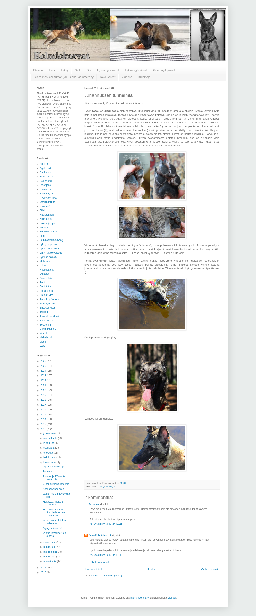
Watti (42, 345)
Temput (44, 312)
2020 (44, 390)
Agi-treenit (45, 168)
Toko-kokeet (107, 77)
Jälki (42, 210)
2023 (44, 375)
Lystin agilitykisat (108, 70)
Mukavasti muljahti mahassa (53, 503)
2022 (44, 380)
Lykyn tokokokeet (49, 248)
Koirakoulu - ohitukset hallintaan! (55, 522)
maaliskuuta (50, 551)
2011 (44, 567)
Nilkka (43, 265)
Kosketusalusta (48, 231)
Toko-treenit (46, 320)
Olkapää (44, 273)
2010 (44, 572)
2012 (44, 429)
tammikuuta (50, 561)
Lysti (52, 70)
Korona (44, 227)
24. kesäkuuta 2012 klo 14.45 (106, 555)
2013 (44, 424)
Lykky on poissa (48, 244)
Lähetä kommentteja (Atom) (106, 575)
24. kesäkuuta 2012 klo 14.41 (106, 524)
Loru (42, 235)
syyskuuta (49, 447)
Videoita (127, 77)
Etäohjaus (45, 185)
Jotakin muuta (47, 202)
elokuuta (48, 452)
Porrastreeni (46, 290)
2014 (44, 419)
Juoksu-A (45, 206)
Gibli (77, 70)
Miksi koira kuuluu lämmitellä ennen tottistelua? (54, 512)
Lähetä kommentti (99, 562)
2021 (44, 385)
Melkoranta (46, 261)
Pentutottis (46, 286)
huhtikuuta (49, 546)
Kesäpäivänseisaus (53, 489)
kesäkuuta (49, 462)
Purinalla (48, 471)
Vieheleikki (46, 337)
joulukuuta (49, 433)
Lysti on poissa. (48, 257)
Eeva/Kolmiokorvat (100, 535)
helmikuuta (49, 556)
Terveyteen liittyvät (107, 486)
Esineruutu (46, 180)
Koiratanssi (46, 218)
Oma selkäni (47, 278)
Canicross (45, 172)
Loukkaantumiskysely (51, 240)
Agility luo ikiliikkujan (54, 466)
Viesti (43, 341)
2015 (44, 414)
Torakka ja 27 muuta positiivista (54, 478)
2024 (44, 370)
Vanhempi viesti (209, 569)
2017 (44, 404)
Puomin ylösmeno (49, 299)
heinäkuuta (49, 457)
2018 (44, 399)
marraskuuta (50, 438)
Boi (89, 70)
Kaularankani (47, 214)
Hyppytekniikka (48, 197)
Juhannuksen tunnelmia (56, 484)
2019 (44, 395)
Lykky (64, 70)
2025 (44, 366)
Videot (43, 333)
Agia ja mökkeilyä (52, 528)
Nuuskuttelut (47, 269)
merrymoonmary (139, 597)
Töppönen (45, 324)
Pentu (43, 282)
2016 (44, 409)
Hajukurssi (45, 189)
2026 (44, 361)
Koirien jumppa (48, 223)
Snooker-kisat (47, 307)
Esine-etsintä (47, 176)
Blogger (171, 597)
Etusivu (38, 70)
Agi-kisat (44, 163)
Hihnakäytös (46, 193)
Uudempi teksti (93, 569)
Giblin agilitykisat (164, 70)
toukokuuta (49, 542)
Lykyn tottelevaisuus (51, 252)
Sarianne (94, 504)
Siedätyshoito (47, 303)
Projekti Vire (46, 295)
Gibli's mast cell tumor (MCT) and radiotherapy (63, 77)
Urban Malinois (48, 328)
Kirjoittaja (144, 77)
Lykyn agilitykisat (136, 70)
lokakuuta (49, 443)
